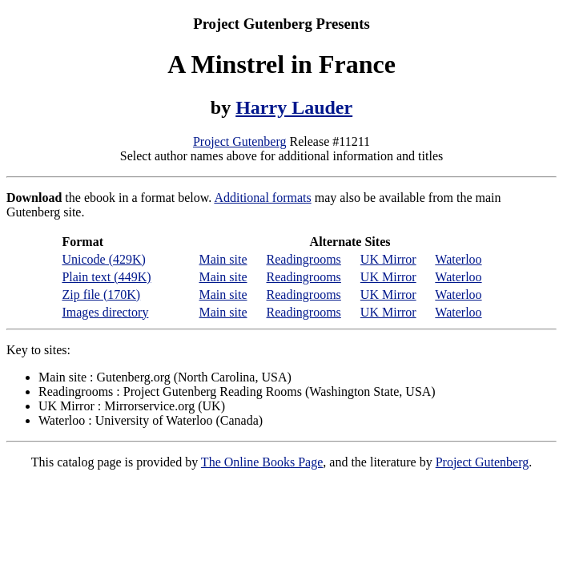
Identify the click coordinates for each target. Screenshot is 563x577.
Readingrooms (304, 259)
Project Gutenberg (240, 141)
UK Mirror (388, 259)
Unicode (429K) (103, 259)
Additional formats (262, 197)
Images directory (105, 312)
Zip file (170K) (101, 294)
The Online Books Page (262, 462)
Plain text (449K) (106, 277)
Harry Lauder (293, 107)
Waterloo (458, 259)
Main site (223, 259)
